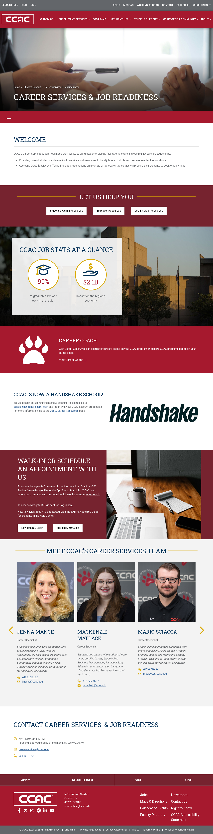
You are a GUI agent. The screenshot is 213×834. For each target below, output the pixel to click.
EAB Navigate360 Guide (85, 511)
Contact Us (70, 798)
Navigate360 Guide (68, 527)
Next (201, 630)
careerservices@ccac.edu (34, 749)
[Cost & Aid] (101, 19)
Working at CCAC (148, 5)
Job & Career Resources (149, 210)
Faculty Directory (152, 815)
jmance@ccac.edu (32, 681)
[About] (206, 19)
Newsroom (179, 795)
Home (17, 87)
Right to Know (181, 808)
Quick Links (202, 5)
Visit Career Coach (71, 360)
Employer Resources (109, 210)
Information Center (76, 794)
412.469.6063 (151, 669)
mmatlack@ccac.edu (94, 685)
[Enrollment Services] (75, 19)
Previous (11, 630)
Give (33, 5)
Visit (24, 5)
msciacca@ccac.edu (155, 673)
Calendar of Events (154, 808)
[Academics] (48, 19)
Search (183, 5)
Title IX (135, 829)
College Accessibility (116, 829)
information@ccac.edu (77, 806)
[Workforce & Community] (181, 19)
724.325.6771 (27, 756)
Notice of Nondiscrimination (179, 829)
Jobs (144, 795)
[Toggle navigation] (9, 117)
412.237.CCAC (72, 802)
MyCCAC (128, 5)
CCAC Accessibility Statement (185, 817)
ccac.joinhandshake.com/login (31, 406)
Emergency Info (151, 829)
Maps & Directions (153, 801)
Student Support (32, 87)
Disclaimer (70, 829)
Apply (116, 5)
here (70, 505)
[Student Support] (147, 19)
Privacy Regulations (90, 829)
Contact (167, 5)
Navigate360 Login (32, 527)
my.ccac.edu (93, 494)
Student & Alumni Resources (66, 210)
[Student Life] (121, 19)
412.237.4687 (91, 681)
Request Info (10, 5)
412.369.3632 (30, 677)
